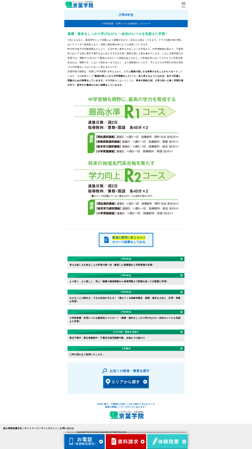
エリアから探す (122, 382)
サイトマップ (31, 428)
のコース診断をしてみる (124, 240)
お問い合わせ (67, 428)
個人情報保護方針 (12, 428)
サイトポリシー (49, 428)
